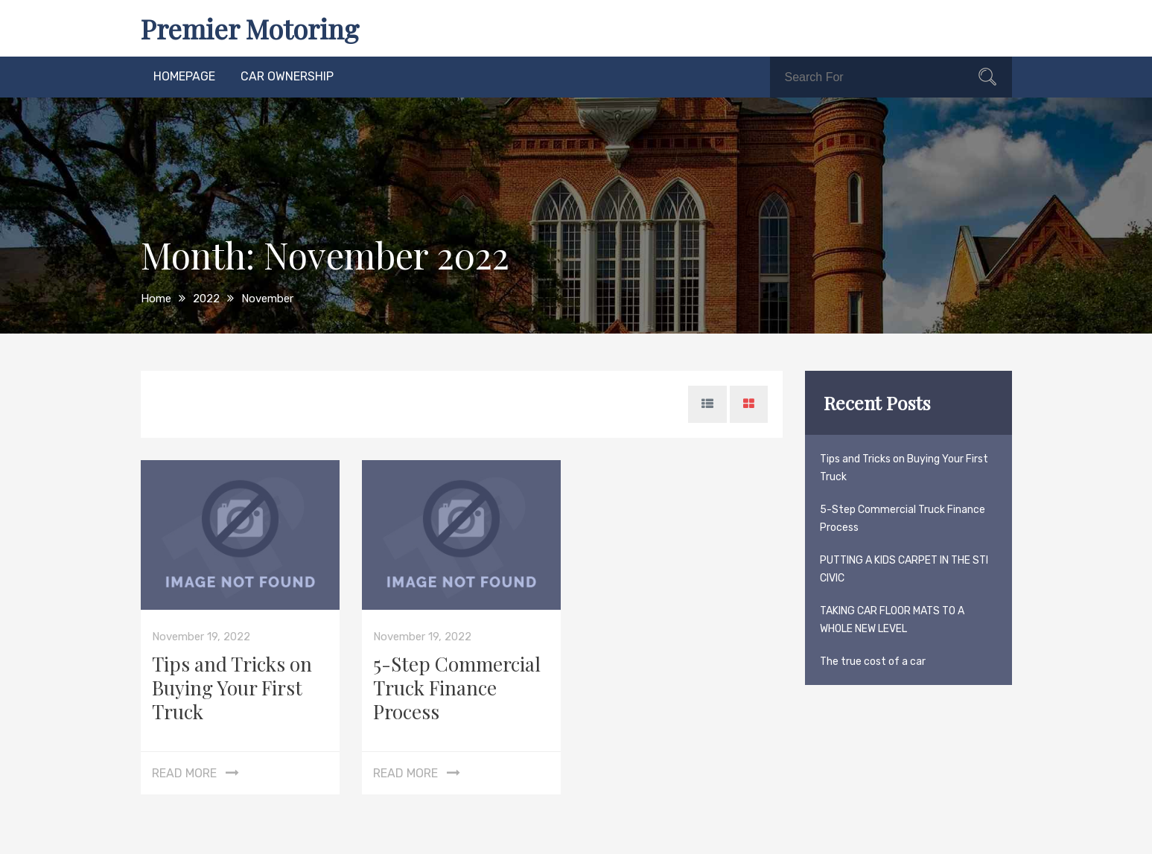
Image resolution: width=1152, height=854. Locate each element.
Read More (184, 773)
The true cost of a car (873, 661)
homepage (184, 76)
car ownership (287, 76)
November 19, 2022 (201, 636)
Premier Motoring (250, 28)
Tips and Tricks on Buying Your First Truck (232, 687)
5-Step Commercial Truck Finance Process (457, 687)
